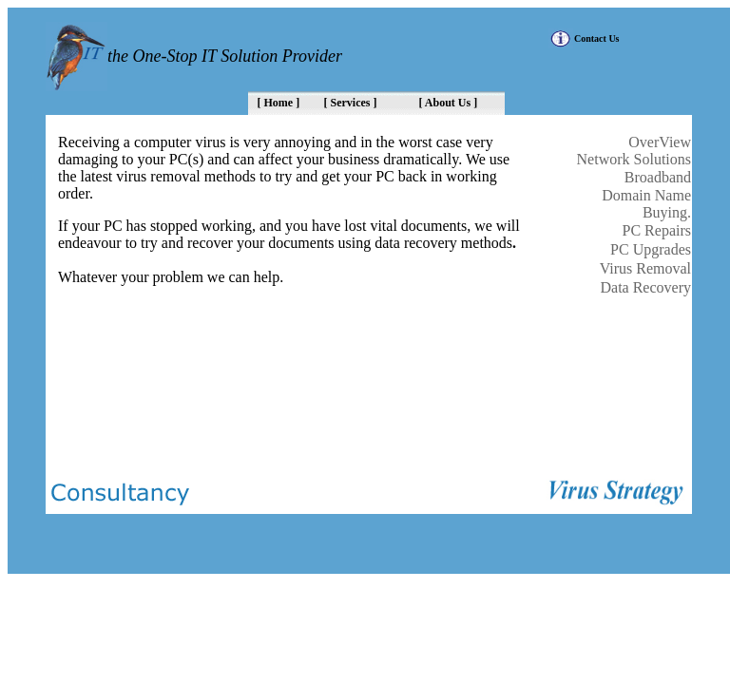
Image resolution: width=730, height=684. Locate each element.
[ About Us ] (448, 102)
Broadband (657, 177)
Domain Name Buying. (646, 203)
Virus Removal (645, 268)
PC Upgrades (650, 249)
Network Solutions (634, 159)
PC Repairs (657, 230)
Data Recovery (645, 287)
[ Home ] (279, 102)
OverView (659, 142)
